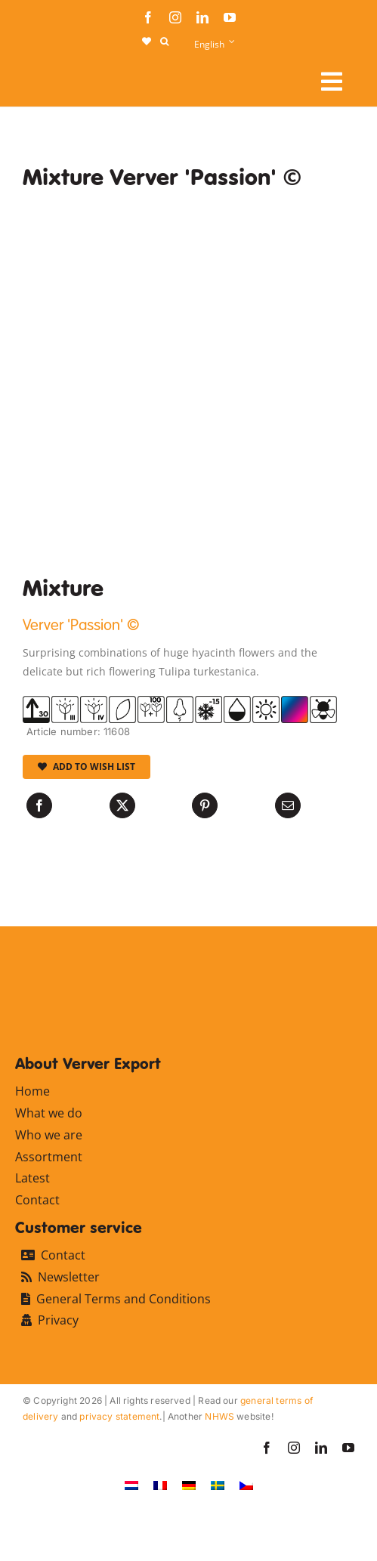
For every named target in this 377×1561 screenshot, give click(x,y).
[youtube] (230, 17)
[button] (164, 41)
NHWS (219, 1416)
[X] (122, 805)
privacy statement (119, 1416)
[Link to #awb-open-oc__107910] (331, 82)
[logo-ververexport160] (53, 76)
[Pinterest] (204, 805)
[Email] (287, 805)
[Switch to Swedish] (217, 1485)
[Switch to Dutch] (131, 1485)
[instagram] (175, 17)
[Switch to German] (189, 1485)
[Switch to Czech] (246, 1485)
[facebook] (148, 17)
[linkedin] (202, 17)
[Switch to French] (160, 1485)
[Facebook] (39, 805)
